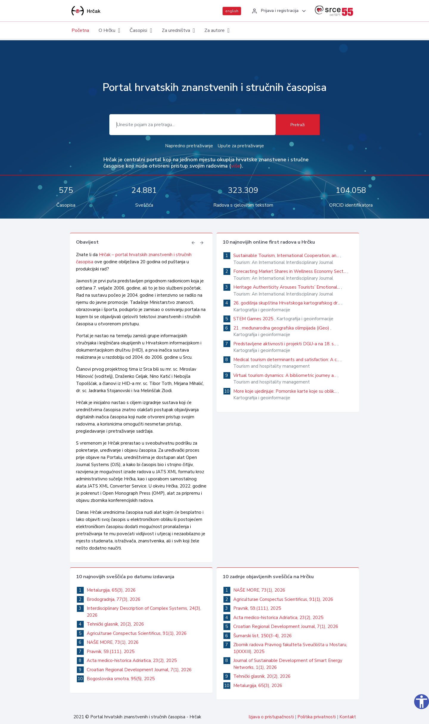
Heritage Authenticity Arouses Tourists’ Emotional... (287, 287)
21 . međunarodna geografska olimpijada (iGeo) (281, 328)
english (231, 11)
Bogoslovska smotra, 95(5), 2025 (121, 679)
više (235, 165)
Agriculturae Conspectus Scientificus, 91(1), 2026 (136, 633)
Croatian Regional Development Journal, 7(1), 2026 (139, 670)
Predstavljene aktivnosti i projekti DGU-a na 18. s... (285, 344)
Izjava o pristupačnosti (271, 717)
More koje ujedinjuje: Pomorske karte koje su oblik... (285, 391)
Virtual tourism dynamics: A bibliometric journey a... (285, 375)
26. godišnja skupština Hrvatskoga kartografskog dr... (287, 303)
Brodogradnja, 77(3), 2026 (113, 599)
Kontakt (347, 717)
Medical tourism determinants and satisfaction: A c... (287, 360)
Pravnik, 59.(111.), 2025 (110, 652)
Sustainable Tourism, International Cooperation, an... (286, 256)
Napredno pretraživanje (189, 146)
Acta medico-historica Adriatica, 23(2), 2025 (132, 660)
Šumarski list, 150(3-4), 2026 (262, 636)
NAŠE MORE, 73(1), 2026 (113, 642)
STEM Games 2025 (253, 319)
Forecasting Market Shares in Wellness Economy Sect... (290, 271)
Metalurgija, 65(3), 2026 (111, 590)
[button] (277, 11)
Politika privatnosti (316, 717)
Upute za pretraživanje (241, 146)
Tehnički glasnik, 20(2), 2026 (115, 624)
